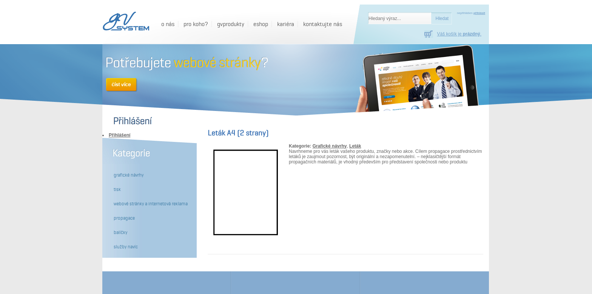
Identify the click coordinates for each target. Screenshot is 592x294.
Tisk (117, 189)
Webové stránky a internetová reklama (151, 203)
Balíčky (120, 232)
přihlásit (479, 13)
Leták (355, 146)
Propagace (124, 218)
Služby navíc (126, 246)
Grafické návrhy (330, 146)
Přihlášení (119, 135)
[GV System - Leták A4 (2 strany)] (124, 22)
